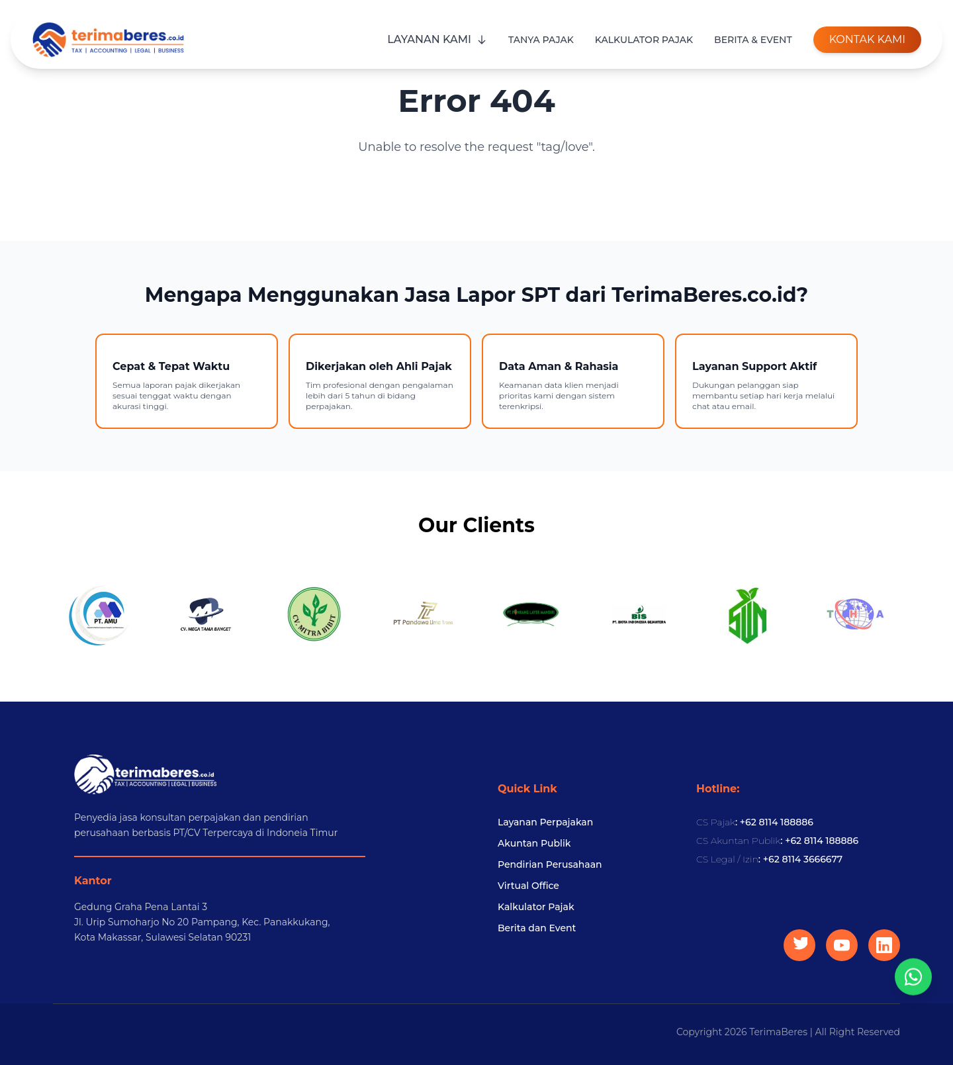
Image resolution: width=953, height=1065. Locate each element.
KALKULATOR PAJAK (644, 40)
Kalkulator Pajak (536, 907)
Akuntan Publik (534, 843)
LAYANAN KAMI (437, 39)
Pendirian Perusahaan (550, 864)
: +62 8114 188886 (754, 822)
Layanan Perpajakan (545, 822)
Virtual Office (528, 886)
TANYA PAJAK (541, 40)
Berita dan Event (537, 928)
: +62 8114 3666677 (769, 859)
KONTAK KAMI (867, 39)
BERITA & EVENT (753, 40)
